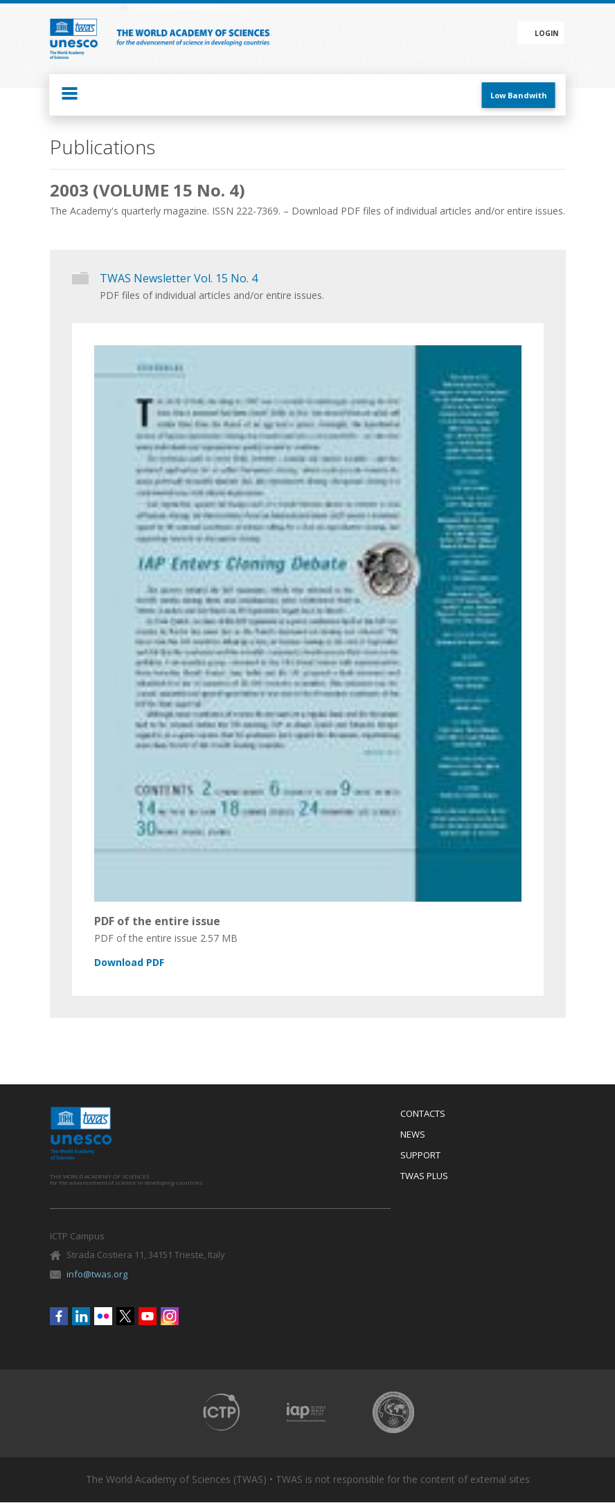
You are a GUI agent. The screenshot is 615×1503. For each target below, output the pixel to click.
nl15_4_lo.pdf (299, 962)
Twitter (125, 1316)
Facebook (59, 1316)
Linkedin (81, 1316)
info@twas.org (96, 1274)
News (412, 1134)
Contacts (422, 1114)
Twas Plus (424, 1176)
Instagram (170, 1316)
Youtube (148, 1316)
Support (420, 1155)
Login (546, 33)
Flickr (103, 1316)
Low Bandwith (518, 95)
